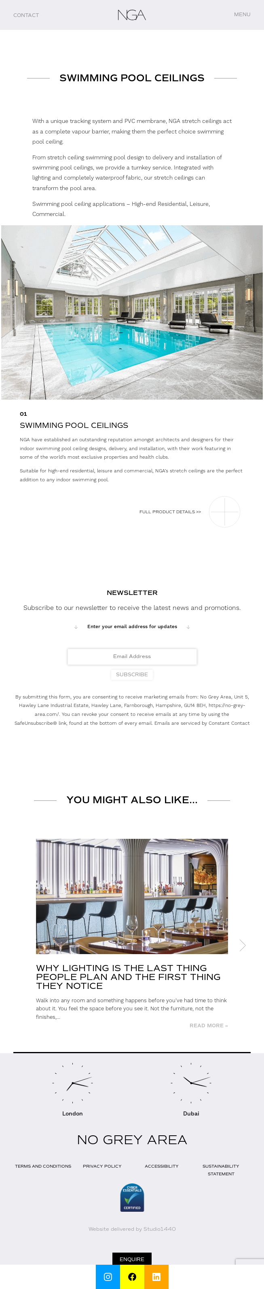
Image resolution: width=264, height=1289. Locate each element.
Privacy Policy (102, 1166)
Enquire (132, 1259)
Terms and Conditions (43, 1166)
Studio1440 (160, 1229)
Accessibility (162, 1166)
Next (242, 946)
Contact (26, 15)
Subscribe (132, 674)
